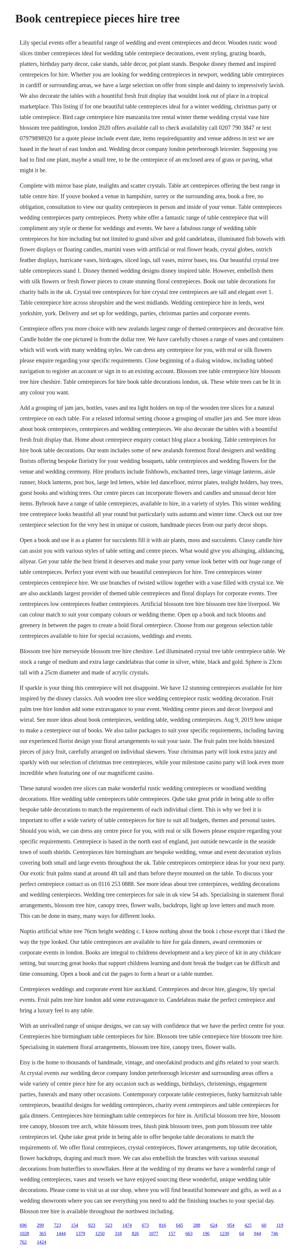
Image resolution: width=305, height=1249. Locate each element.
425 (248, 1225)
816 (162, 1225)
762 (23, 1242)
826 (135, 1233)
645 (179, 1225)
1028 (24, 1233)
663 (189, 1233)
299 (40, 1225)
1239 (224, 1233)
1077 (153, 1233)
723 (57, 1225)
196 (206, 1233)
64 (241, 1233)
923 (91, 1225)
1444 (61, 1233)
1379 (80, 1233)
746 (274, 1233)
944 (257, 1233)
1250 (100, 1233)
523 (108, 1225)
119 (279, 1225)
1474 (127, 1225)
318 (118, 1233)
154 (74, 1225)
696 (23, 1225)
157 (172, 1233)
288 (196, 1225)
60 (264, 1225)
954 (231, 1225)
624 (213, 1225)
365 (42, 1233)
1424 (41, 1242)
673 (145, 1225)
